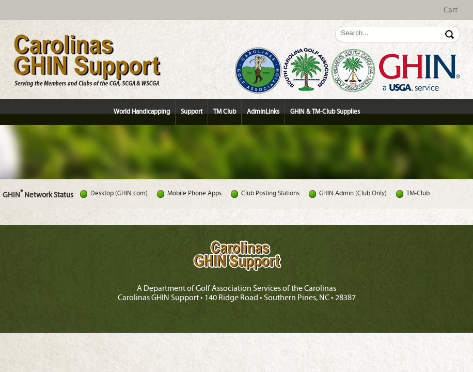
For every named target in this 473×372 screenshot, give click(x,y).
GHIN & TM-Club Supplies (325, 112)
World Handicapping (142, 112)
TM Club (224, 112)
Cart (451, 9)
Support (191, 112)
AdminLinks (263, 112)
